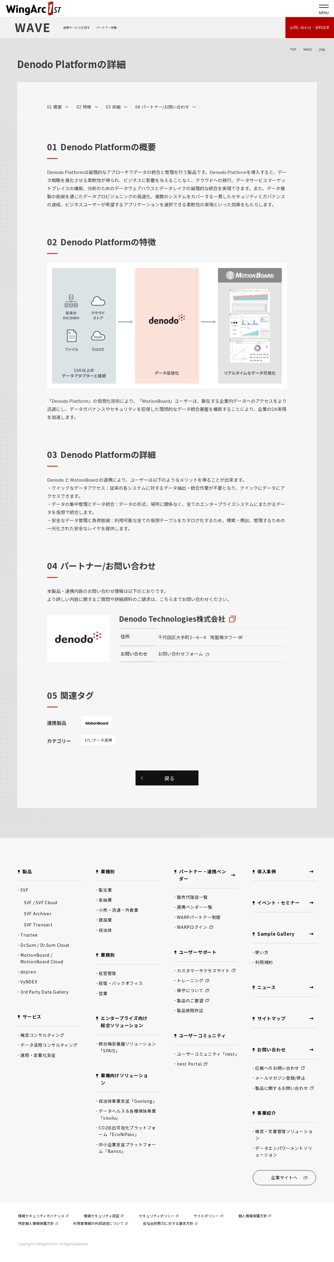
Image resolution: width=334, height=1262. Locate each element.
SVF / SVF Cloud (40, 902)
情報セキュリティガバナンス (43, 1215)
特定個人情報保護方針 (38, 1223)
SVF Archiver (37, 914)
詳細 (116, 107)
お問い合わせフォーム (180, 653)
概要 (57, 107)
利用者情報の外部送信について (100, 1223)
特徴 (87, 107)
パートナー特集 (106, 27)
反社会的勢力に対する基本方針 (170, 1223)
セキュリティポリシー (159, 1215)
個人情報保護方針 (254, 1215)
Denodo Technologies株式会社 (172, 618)
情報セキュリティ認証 (104, 1215)
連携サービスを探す (76, 27)
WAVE (307, 49)
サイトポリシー (208, 1215)
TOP (293, 49)
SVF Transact (38, 925)
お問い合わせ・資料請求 (310, 27)
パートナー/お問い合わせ (165, 107)
